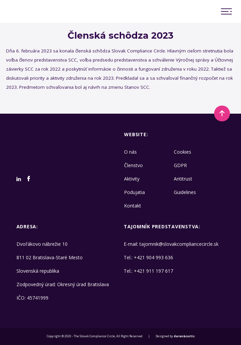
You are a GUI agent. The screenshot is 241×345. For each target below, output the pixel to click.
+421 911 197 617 (153, 271)
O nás (130, 152)
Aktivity (131, 179)
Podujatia (134, 192)
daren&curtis (184, 336)
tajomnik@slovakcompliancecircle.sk (178, 244)
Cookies (182, 152)
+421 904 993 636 (153, 257)
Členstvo (133, 165)
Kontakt (132, 205)
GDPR (180, 165)
